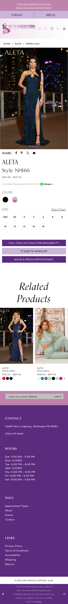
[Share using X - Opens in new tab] (27, 153)
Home (6, 43)
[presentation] (16, 336)
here (39, 601)
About (8, 510)
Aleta (18, 43)
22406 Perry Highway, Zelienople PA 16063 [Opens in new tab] (31, 426)
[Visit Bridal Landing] (51, 14)
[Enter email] (34, 396)
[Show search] (46, 29)
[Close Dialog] (3, 594)
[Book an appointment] (52, 29)
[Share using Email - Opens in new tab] (34, 153)
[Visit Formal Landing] (17, 14)
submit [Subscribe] (57, 396)
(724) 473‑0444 (14, 433)
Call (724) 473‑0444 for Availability (34, 242)
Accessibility (12, 555)
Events (9, 515)
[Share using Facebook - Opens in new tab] (16, 153)
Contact (10, 519)
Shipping (10, 559)
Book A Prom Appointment (34, 259)
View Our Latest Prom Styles (34, 3)
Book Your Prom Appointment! (34, 7)
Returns (9, 564)
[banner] (19, 28)
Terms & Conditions (17, 550)
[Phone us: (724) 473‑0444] (58, 29)
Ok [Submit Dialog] (64, 593)
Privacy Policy (14, 546)
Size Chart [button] (58, 209)
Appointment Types (17, 505)
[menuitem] (17, 14)
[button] (40, 29)
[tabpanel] (34, 98)
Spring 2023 (32, 43)
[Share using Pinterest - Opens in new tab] (22, 153)
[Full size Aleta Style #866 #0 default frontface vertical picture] (34, 98)
